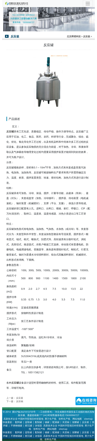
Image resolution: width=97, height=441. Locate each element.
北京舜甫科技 (74, 36)
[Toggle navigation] (88, 3)
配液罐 (55, 422)
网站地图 (77, 418)
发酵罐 (75, 422)
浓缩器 (38, 425)
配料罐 (18, 422)
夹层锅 (65, 422)
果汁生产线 (50, 418)
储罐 (47, 422)
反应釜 (19, 397)
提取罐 (28, 422)
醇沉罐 (28, 425)
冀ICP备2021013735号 (24, 411)
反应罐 (10, 131)
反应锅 (19, 401)
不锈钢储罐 (16, 425)
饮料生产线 (64, 418)
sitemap (88, 418)
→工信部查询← (46, 411)
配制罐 (38, 422)
